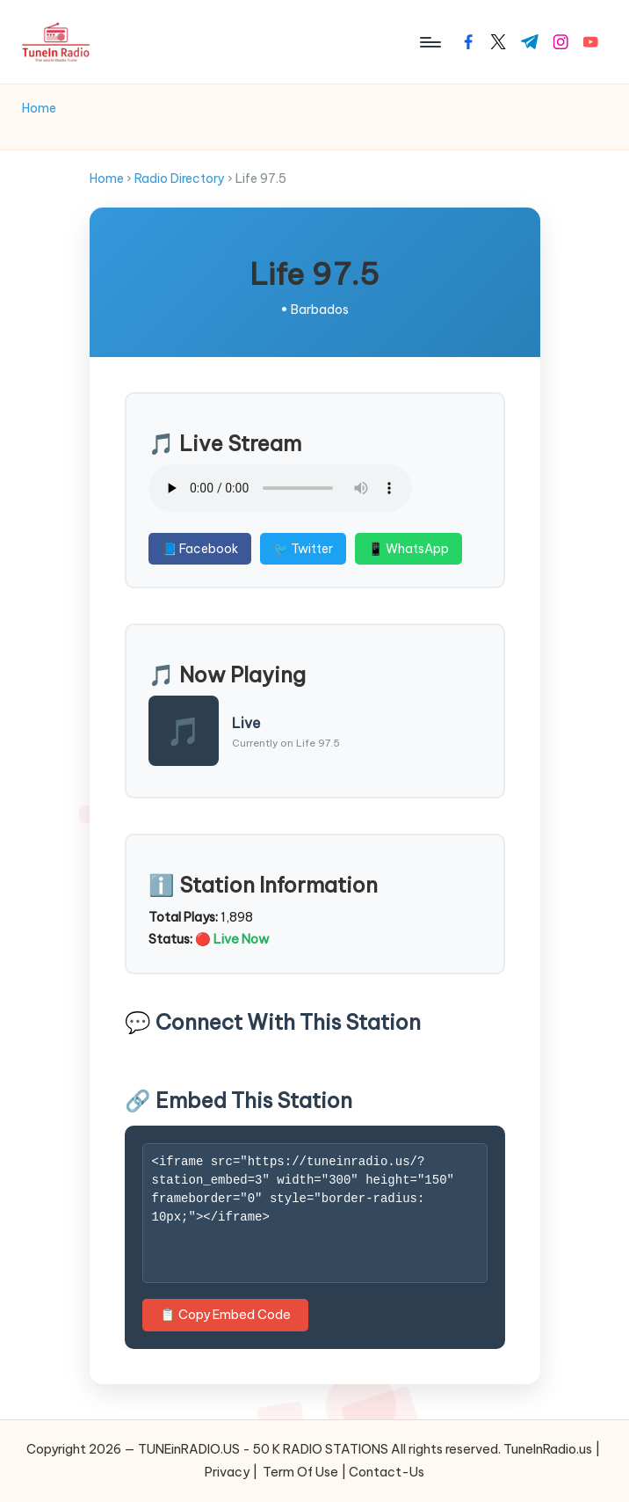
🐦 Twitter (298, 549)
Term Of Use (300, 1472)
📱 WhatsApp (403, 549)
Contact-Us (386, 1472)
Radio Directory (174, 178)
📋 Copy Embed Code (220, 1315)
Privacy (227, 1472)
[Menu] (429, 42)
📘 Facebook (194, 549)
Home (101, 178)
